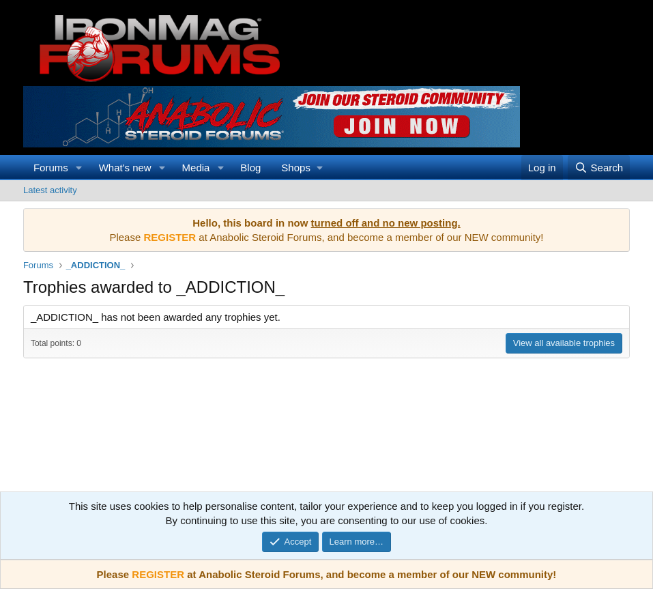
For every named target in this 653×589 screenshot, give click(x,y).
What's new (125, 167)
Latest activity (50, 190)
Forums (50, 167)
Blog (250, 167)
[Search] (599, 167)
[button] (79, 167)
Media (196, 167)
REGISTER (158, 574)
